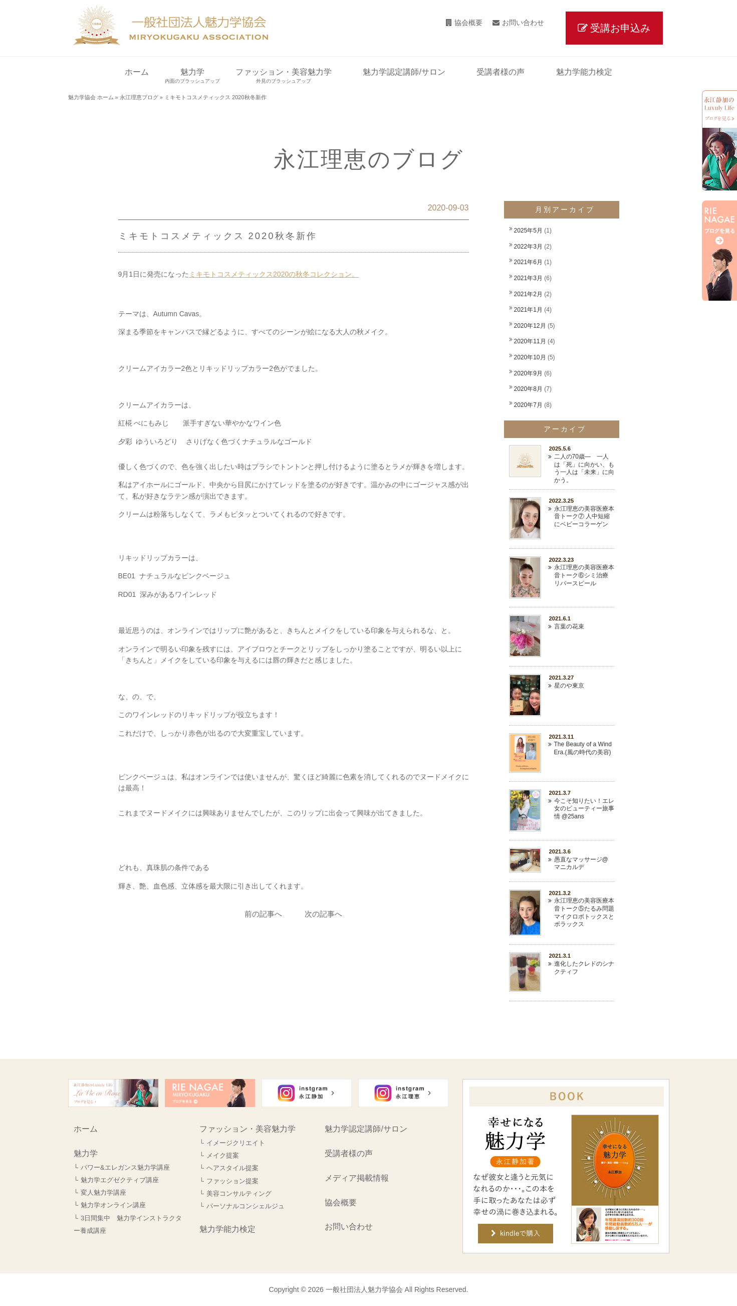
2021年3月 (528, 278)
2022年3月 (528, 246)
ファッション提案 (232, 1181)
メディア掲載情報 (357, 1178)
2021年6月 (528, 262)
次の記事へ (323, 914)
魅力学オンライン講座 (113, 1205)
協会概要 (468, 23)
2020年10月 (530, 357)
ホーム (86, 1129)
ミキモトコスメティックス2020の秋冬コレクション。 (274, 274)
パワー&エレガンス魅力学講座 (125, 1167)
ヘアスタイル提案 (232, 1168)
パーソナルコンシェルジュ (245, 1206)
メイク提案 (222, 1155)
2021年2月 (528, 294)
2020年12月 (530, 325)
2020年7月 (528, 404)
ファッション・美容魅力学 (247, 1129)
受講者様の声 (349, 1153)
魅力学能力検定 (227, 1229)
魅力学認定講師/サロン (366, 1129)
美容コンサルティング (239, 1193)
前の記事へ (263, 914)
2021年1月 (528, 309)
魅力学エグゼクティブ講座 (120, 1180)
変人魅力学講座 (103, 1192)
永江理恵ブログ (139, 97)
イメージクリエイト (235, 1143)
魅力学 (86, 1153)
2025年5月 (528, 230)
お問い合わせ (523, 23)
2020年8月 (528, 388)
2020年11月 (530, 341)
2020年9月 (528, 373)
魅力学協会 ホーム (91, 97)
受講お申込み (620, 28)
